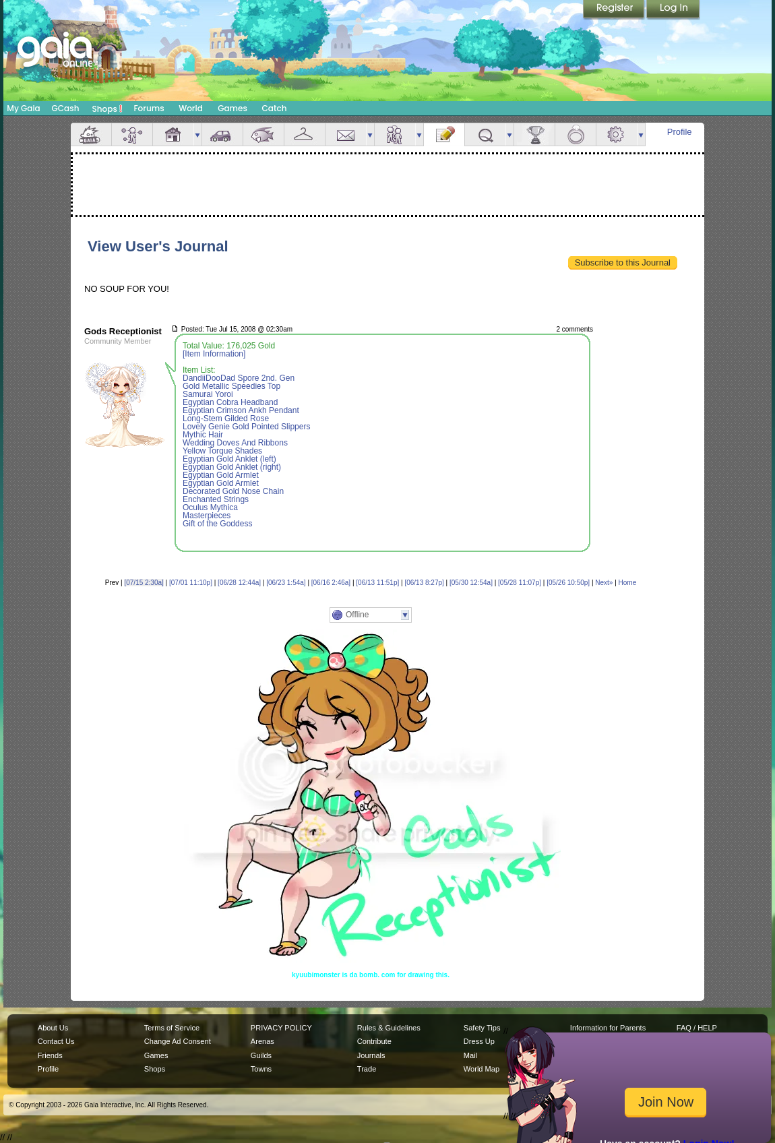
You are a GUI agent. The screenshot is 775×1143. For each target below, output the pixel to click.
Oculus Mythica (210, 507)
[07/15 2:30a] (143, 582)
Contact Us (56, 1041)
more (197, 134)
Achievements (534, 134)
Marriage (575, 134)
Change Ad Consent (177, 1041)
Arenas (262, 1041)
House (173, 134)
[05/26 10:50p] (568, 582)
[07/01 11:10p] (190, 582)
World (191, 108)
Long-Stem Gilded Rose (226, 418)
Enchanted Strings (216, 499)
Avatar (132, 134)
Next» (604, 582)
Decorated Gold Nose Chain (233, 491)
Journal (444, 134)
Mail (346, 134)
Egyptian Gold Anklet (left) (229, 459)
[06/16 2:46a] (330, 582)
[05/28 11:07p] (519, 582)
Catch (274, 108)
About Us (53, 1028)
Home (628, 582)
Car (222, 134)
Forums (148, 108)
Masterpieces (206, 515)
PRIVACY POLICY (281, 1028)
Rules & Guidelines (389, 1028)
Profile (679, 132)
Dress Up (479, 1041)
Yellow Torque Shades (222, 451)
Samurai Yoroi (208, 394)
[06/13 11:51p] (377, 582)
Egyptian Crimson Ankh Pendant (241, 410)
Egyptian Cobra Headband (230, 402)
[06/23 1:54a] (285, 582)
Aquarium (263, 134)
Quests (485, 134)
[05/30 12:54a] (471, 582)
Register (614, 10)
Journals (371, 1055)
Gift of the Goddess (217, 523)
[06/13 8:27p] (423, 582)
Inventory (304, 134)
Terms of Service (171, 1028)
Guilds (261, 1055)
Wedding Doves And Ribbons (235, 442)
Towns (261, 1069)
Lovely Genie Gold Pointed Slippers (246, 426)
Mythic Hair (203, 434)
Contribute (374, 1041)
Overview (91, 134)
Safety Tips (482, 1028)
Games (232, 108)
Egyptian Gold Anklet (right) (232, 467)
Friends (395, 134)
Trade (366, 1069)
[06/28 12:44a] (239, 582)
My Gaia (23, 108)
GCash (66, 108)
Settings (616, 134)
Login (673, 10)
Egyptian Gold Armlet (221, 475)
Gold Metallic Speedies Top (231, 386)
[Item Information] (214, 354)
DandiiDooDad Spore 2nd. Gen (238, 378)
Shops (107, 108)
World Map (481, 1069)
